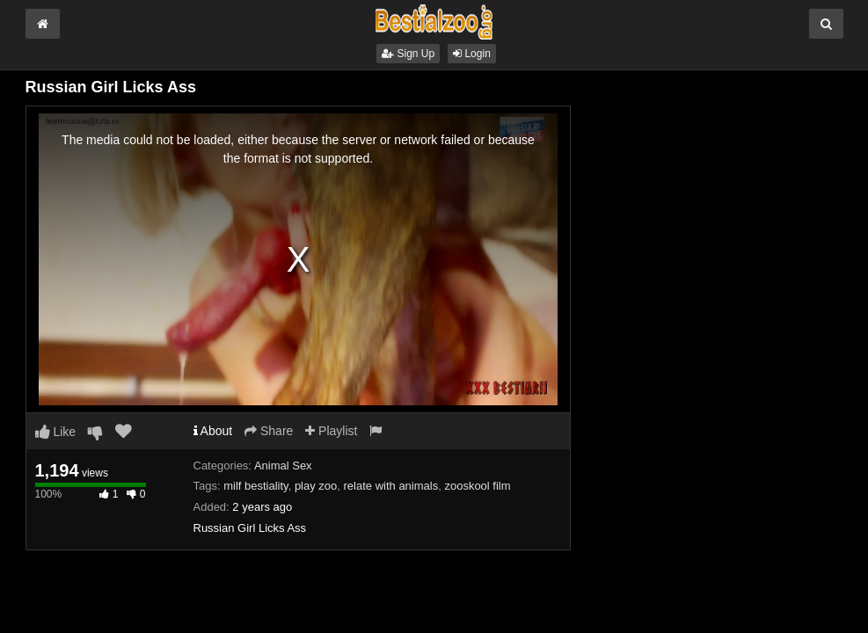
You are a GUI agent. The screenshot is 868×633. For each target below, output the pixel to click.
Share (268, 431)
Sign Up (408, 53)
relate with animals (391, 485)
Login (472, 53)
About (213, 431)
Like (56, 432)
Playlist (331, 431)
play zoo (316, 485)
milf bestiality (255, 485)
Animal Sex (283, 465)
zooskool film (477, 485)
